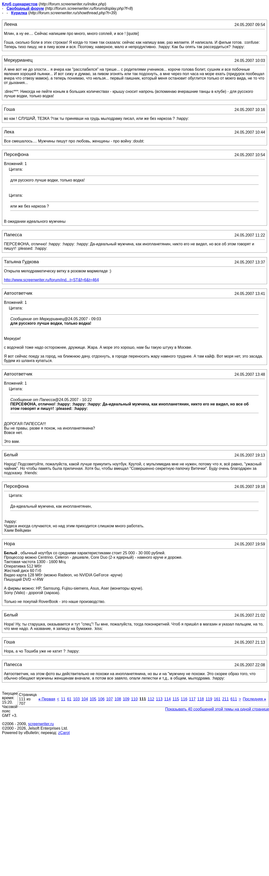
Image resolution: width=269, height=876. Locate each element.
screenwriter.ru (41, 724)
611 (233, 699)
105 (93, 699)
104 (84, 699)
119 (209, 699)
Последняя (254, 699)
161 (217, 699)
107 (109, 699)
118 (200, 699)
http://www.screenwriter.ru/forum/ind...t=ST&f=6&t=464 (51, 280)
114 (167, 699)
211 (225, 699)
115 (175, 699)
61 (69, 699)
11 (63, 699)
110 (134, 699)
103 (76, 699)
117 (192, 699)
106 (101, 699)
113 (159, 699)
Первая (46, 699)
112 (151, 699)
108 (117, 699)
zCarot (64, 733)
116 (184, 699)
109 (126, 699)
